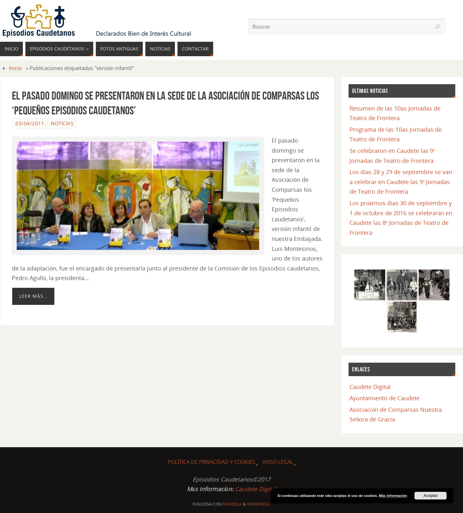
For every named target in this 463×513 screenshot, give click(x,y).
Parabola (232, 504)
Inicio (15, 68)
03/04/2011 (29, 123)
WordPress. (259, 504)
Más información (393, 496)
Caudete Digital (370, 387)
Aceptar (430, 495)
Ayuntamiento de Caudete (385, 398)
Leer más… (33, 296)
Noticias (62, 123)
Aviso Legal (277, 461)
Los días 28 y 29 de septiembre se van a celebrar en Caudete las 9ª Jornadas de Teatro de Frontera (401, 181)
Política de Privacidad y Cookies (211, 461)
